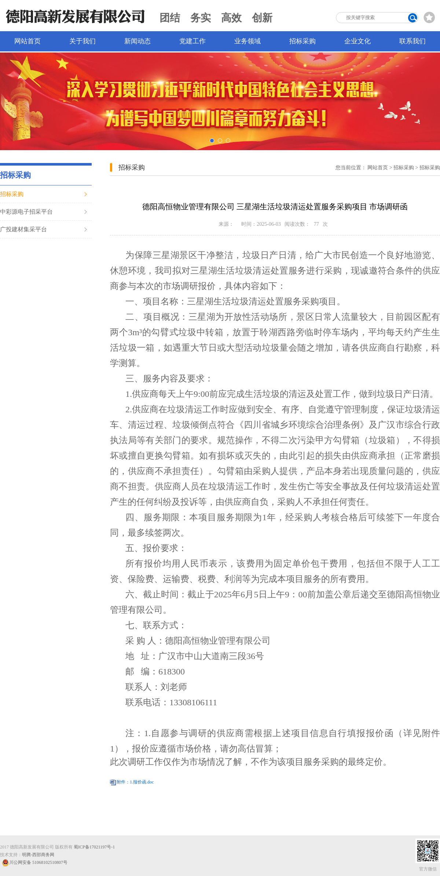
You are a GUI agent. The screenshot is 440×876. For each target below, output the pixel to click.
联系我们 (412, 41)
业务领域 (247, 41)
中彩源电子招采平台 (26, 212)
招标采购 (302, 41)
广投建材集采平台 (23, 229)
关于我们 (82, 41)
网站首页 (27, 41)
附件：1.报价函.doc (135, 782)
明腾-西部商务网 (38, 854)
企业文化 (357, 41)
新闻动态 (137, 41)
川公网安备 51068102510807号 (34, 862)
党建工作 (192, 41)
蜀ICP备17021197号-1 (94, 847)
